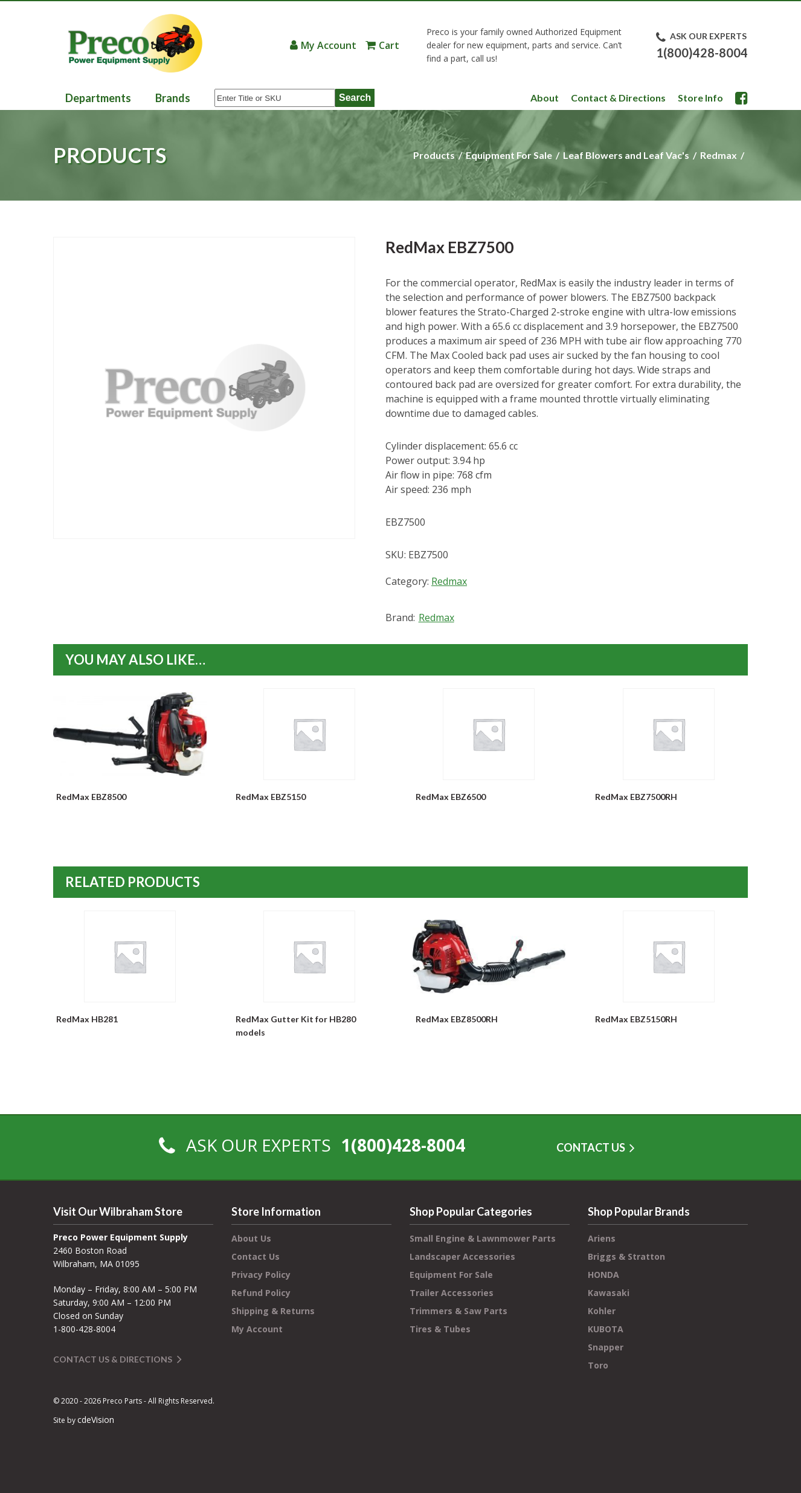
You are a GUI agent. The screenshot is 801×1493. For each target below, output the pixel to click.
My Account (328, 45)
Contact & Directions (618, 97)
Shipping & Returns (273, 1311)
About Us (251, 1238)
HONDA (603, 1274)
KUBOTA (605, 1329)
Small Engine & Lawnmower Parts (483, 1238)
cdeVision (95, 1419)
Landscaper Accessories (462, 1256)
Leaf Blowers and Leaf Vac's (626, 155)
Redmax (718, 155)
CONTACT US (590, 1147)
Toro (598, 1365)
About (544, 97)
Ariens (602, 1238)
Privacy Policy (261, 1274)
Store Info (700, 97)
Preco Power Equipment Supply (134, 43)
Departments (98, 98)
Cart (389, 45)
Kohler (602, 1311)
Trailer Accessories (452, 1292)
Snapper (605, 1347)
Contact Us (255, 1256)
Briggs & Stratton (626, 1256)
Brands (172, 98)
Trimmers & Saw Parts (458, 1311)
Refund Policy (261, 1292)
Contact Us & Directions (112, 1359)
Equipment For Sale (509, 155)
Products (434, 155)
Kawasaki (608, 1292)
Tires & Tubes (440, 1329)
